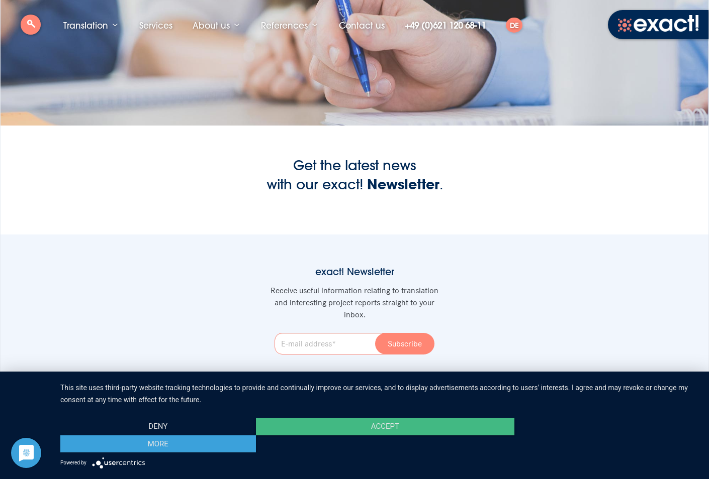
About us (211, 25)
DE (514, 25)
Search (30, 28)
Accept (380, 443)
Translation (85, 25)
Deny (156, 443)
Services (155, 25)
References (284, 25)
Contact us (362, 25)
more (603, 443)
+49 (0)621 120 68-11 (445, 25)
